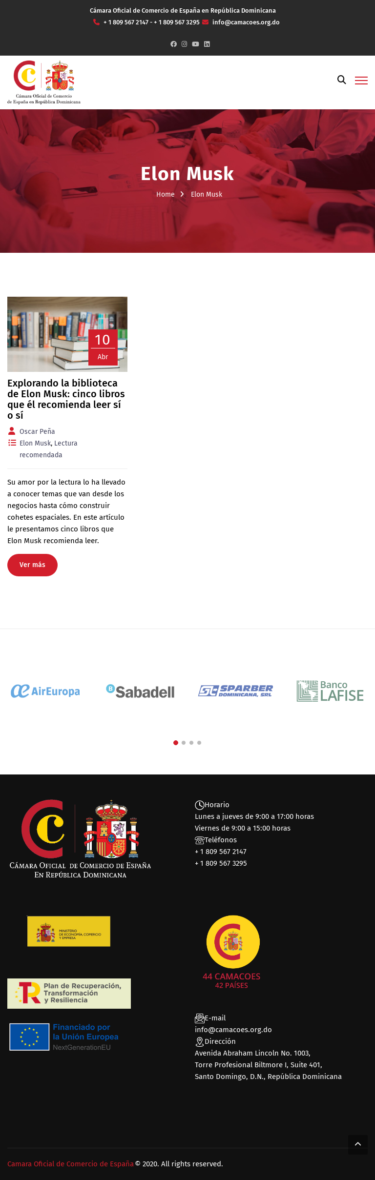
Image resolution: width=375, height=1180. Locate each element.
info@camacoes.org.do (233, 1029)
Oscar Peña (37, 431)
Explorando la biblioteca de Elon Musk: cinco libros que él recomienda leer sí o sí (66, 399)
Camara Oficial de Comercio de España (70, 1164)
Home (165, 194)
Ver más (32, 565)
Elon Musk (35, 443)
